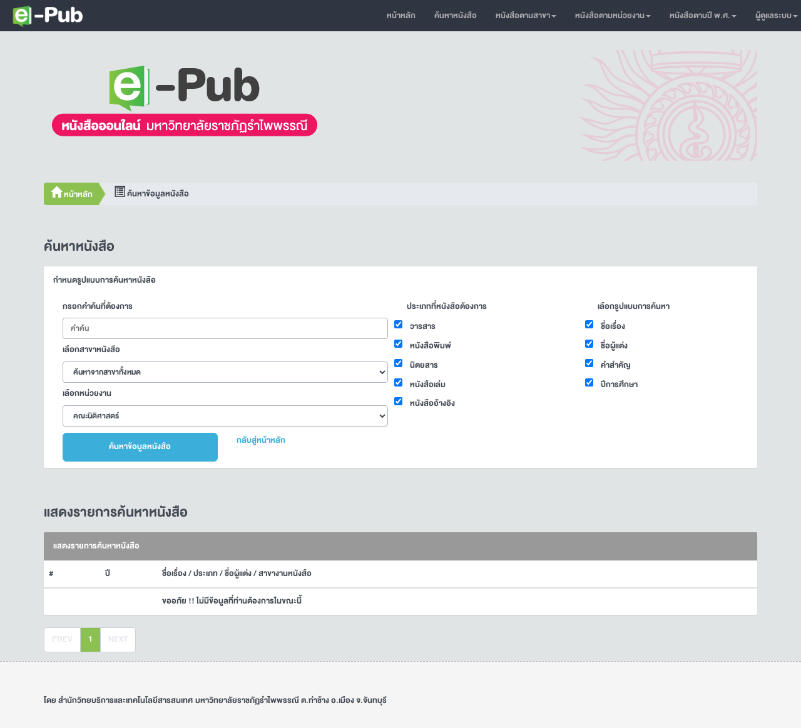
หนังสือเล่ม (428, 385)
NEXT (118, 639)
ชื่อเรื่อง (613, 326)
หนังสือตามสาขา (526, 16)
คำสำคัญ (616, 365)
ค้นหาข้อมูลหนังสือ (140, 446)
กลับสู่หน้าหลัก (261, 440)
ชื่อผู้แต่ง (614, 346)
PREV (62, 639)
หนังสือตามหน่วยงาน (613, 16)
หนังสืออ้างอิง (432, 403)
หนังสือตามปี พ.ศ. (703, 16)
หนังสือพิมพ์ (430, 346)
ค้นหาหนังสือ (455, 16)
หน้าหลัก (401, 16)
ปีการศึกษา (619, 385)
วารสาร (423, 326)
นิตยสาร (424, 365)
